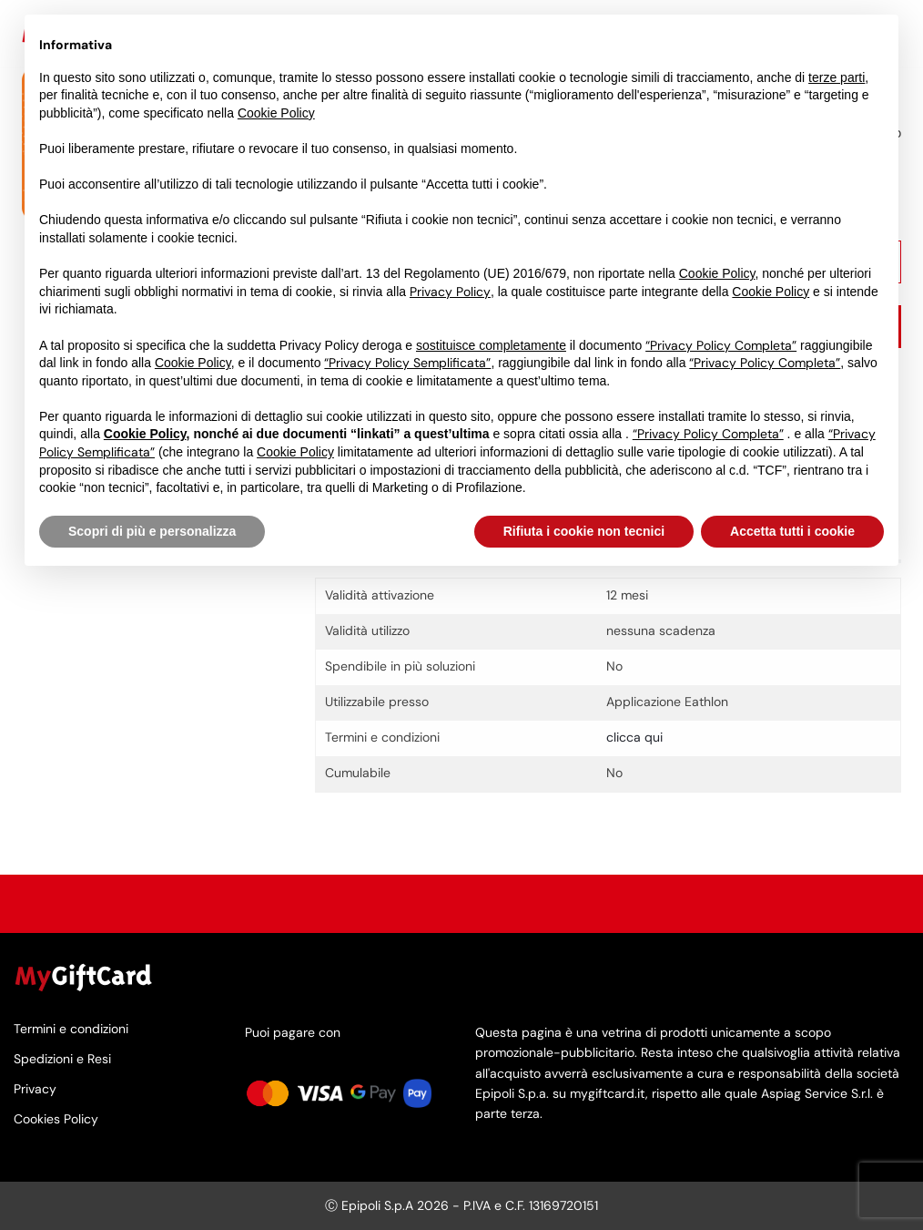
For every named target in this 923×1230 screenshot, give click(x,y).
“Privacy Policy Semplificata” (407, 362)
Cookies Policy (56, 1120)
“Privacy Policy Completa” (720, 345)
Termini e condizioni (71, 1029)
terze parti (836, 77)
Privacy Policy (450, 291)
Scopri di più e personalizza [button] (152, 531)
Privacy (35, 1089)
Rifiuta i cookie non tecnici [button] (583, 531)
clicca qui (634, 737)
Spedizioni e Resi (62, 1058)
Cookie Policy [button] (276, 113)
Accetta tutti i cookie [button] (792, 531)
